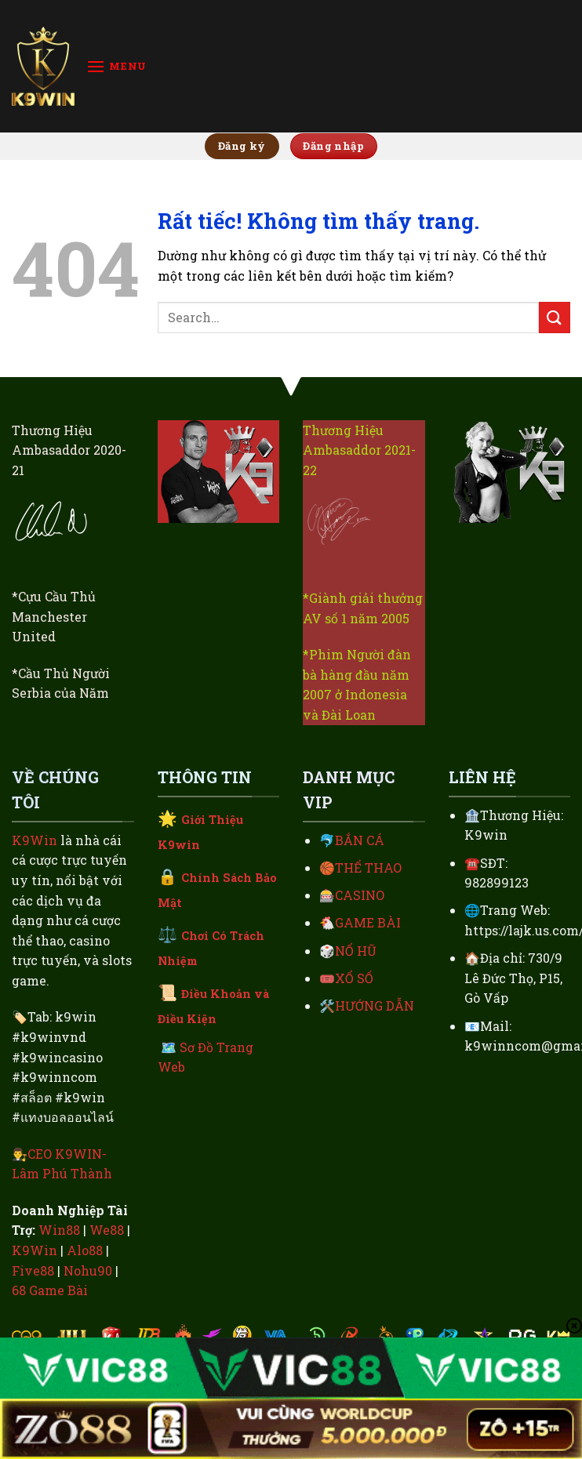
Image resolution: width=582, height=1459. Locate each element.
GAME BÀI (368, 922)
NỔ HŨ (355, 950)
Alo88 (85, 1250)
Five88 (33, 1270)
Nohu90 (88, 1270)
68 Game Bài (50, 1290)
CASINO (359, 895)
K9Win (34, 840)
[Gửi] (554, 317)
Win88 (59, 1229)
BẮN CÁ (359, 840)
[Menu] (116, 66)
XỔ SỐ (354, 978)
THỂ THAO (368, 867)
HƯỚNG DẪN (374, 1005)
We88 (106, 1229)
